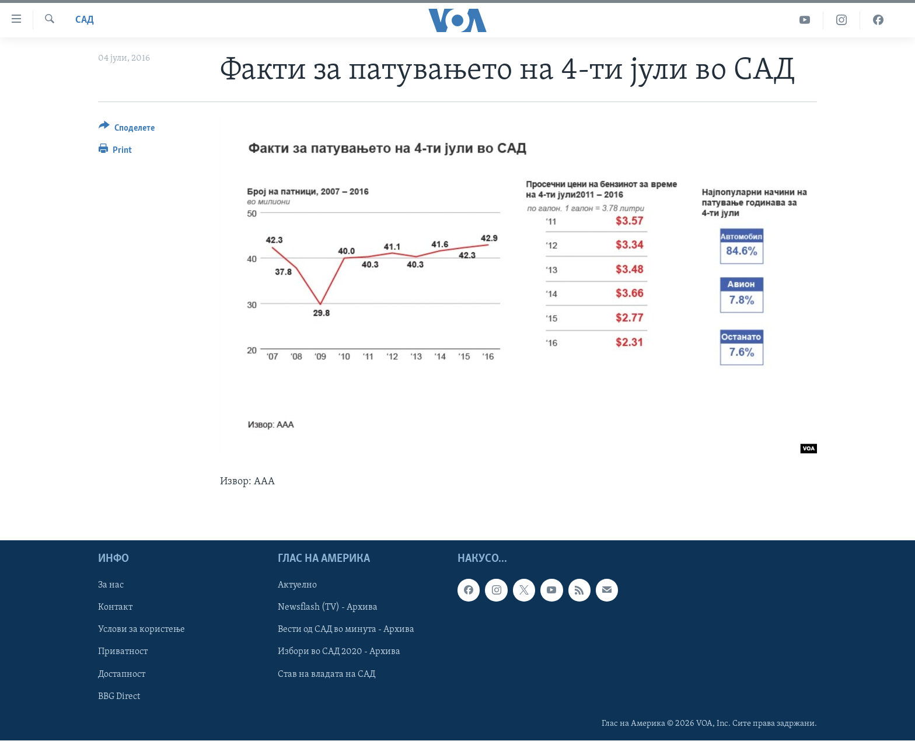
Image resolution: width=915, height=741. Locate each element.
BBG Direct (119, 696)
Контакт (115, 608)
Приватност (123, 652)
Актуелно (297, 585)
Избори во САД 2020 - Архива (339, 652)
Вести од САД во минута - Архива (346, 630)
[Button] (127, 130)
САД (84, 20)
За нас (111, 585)
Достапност (121, 674)
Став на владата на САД (326, 674)
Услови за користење (141, 630)
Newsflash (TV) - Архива (328, 608)
